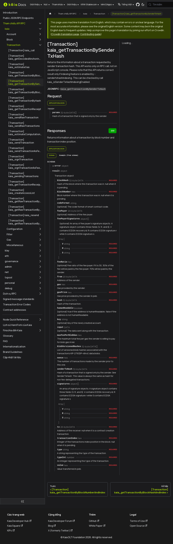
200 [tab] (112, 130)
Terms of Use (139, 521)
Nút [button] (46, 4)
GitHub (94, 521)
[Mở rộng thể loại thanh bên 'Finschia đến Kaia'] (40, 330)
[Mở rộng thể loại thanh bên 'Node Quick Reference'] (40, 319)
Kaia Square (15, 525)
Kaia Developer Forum (61, 521)
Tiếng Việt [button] (125, 4)
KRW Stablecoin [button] (89, 4)
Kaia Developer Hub (19, 521)
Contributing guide (90, 34)
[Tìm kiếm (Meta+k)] (160, 4)
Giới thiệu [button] (35, 4)
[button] (23, 28)
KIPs (11, 530)
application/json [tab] (56, 103)
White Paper (97, 525)
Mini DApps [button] (106, 4)
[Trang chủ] (50, 13)
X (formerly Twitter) (60, 530)
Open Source (138, 525)
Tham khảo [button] (57, 4)
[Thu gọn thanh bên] (22, 501)
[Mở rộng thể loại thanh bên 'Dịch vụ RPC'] (40, 293)
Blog (52, 525)
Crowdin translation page (65, 34)
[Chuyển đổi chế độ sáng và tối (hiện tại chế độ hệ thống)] (142, 4)
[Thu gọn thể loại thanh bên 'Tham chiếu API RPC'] (40, 23)
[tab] (51, 155)
